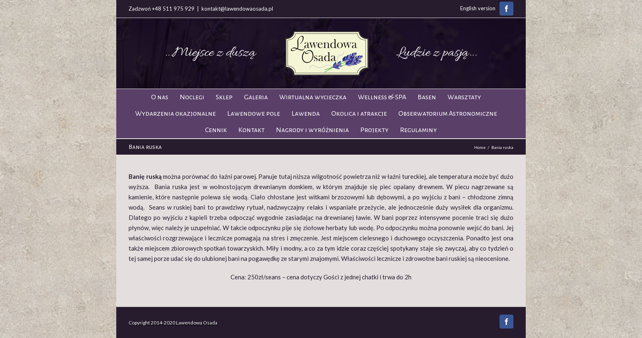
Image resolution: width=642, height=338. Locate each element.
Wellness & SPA (382, 97)
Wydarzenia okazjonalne (175, 113)
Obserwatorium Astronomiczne (447, 113)
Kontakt (251, 130)
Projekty (374, 130)
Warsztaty (464, 97)
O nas (159, 97)
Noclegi (192, 97)
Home (480, 147)
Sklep (224, 97)
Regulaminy (418, 130)
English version (477, 8)
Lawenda (306, 113)
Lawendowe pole (253, 113)
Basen (427, 97)
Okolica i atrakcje (359, 113)
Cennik (216, 130)
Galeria (256, 97)
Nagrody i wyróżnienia (312, 130)
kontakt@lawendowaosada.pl (237, 8)
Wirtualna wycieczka (312, 97)
